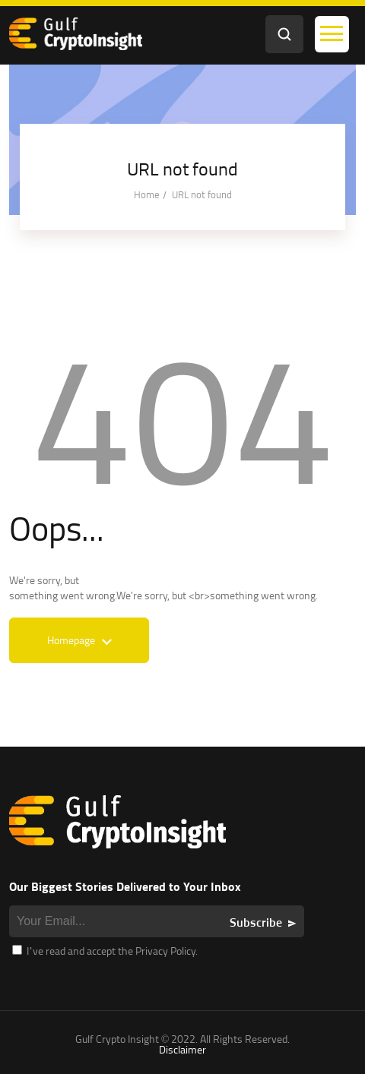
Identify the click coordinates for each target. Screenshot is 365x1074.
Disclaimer (182, 1049)
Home (147, 194)
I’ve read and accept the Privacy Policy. (105, 951)
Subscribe (256, 922)
